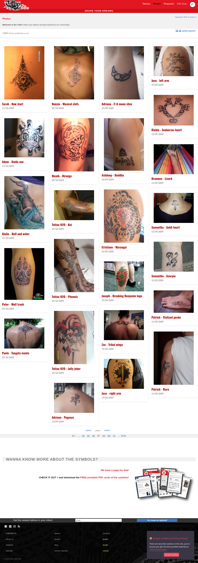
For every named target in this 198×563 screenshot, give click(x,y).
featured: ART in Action (186, 17)
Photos (157, 3)
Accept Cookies (171, 555)
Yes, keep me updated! (157, 520)
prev (88, 430)
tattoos (57, 533)
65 (88, 435)
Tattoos (146, 3)
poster (105, 539)
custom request (61, 551)
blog (56, 545)
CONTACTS (11, 533)
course (106, 551)
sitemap (9, 551)
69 (109, 435)
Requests (169, 3)
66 (93, 435)
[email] (98, 520)
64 (83, 435)
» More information (158, 549)
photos (57, 539)
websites (9, 545)
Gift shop (182, 3)
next (107, 430)
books (105, 545)
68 (103, 435)
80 (123, 435)
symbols (106, 533)
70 (114, 435)
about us (9, 539)
